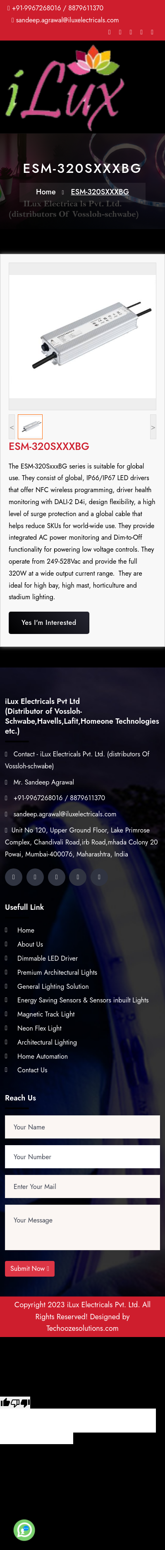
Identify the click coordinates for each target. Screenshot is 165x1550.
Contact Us (32, 1070)
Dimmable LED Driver (47, 958)
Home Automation (42, 1056)
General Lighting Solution (53, 986)
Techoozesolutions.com (82, 1328)
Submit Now (29, 1268)
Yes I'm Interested (49, 622)
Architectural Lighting (47, 1042)
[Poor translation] (20, 1403)
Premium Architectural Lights (57, 972)
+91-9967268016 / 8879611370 (58, 8)
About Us (30, 944)
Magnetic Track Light (45, 1014)
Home (46, 192)
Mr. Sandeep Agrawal (39, 782)
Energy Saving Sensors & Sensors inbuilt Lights (83, 1000)
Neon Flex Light (39, 1028)
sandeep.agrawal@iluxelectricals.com (67, 20)
